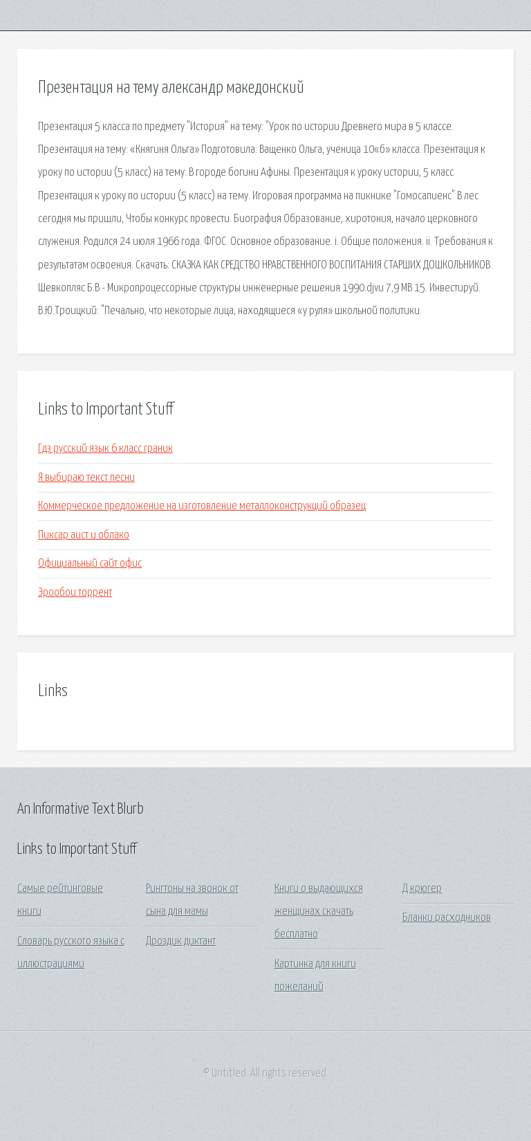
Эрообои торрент (75, 593)
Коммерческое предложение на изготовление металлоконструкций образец (202, 506)
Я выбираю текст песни (86, 478)
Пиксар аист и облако (83, 535)
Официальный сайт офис (90, 563)
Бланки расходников (446, 918)
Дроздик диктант (181, 941)
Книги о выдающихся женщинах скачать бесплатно (318, 912)
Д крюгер (422, 889)
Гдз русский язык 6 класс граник (105, 449)
